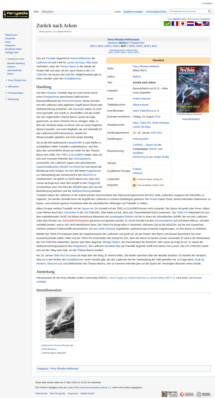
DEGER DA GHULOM (71, 166)
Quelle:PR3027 (64, 31)
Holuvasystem (141, 138)
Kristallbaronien (75, 259)
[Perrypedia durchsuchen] (190, 11)
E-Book (137, 169)
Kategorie (42, 368)
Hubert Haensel (141, 98)
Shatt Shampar (160, 122)
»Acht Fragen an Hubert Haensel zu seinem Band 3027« (140, 277)
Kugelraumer (94, 170)
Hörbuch (137, 173)
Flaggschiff (94, 183)
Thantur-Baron (68, 66)
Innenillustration (191, 119)
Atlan (136, 122)
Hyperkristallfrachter (47, 166)
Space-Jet (151, 144)
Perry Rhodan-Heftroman (64, 368)
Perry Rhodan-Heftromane (123, 39)
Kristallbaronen (72, 78)
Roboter (129, 216)
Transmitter (69, 212)
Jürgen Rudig (161, 156)
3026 (116, 46)
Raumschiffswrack (80, 58)
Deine (174, 19)
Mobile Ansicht (87, 393)
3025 (108, 46)
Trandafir (51, 58)
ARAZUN (87, 174)
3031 (154, 46)
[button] (16, 59)
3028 (131, 46)
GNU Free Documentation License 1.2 (92, 387)
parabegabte (117, 216)
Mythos (123, 42)
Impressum (73, 393)
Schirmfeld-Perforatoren (75, 220)
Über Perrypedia (57, 393)
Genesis (112, 42)
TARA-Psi (145, 122)
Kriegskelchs (80, 246)
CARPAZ (138, 144)
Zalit (67, 74)
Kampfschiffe (74, 142)
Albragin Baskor (111, 242)
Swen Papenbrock (143, 110)
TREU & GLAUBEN (72, 154)
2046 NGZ (156, 132)
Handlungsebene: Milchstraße (124, 50)
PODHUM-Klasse (72, 100)
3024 (100, 46)
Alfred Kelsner (141, 104)
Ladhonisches (47, 345)
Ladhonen (42, 62)
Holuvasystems (82, 158)
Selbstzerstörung (81, 191)
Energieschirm (51, 96)
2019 (157, 116)
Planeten (51, 92)
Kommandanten (164, 220)
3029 (139, 46)
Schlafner (138, 152)
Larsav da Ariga (141, 126)
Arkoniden (78, 109)
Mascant (52, 263)
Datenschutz (41, 393)
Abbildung (139, 156)
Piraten (153, 199)
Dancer (153, 148)
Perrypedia (194, 19)
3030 (146, 46)
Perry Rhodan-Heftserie (146, 66)
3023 (92, 46)
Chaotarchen (137, 42)
